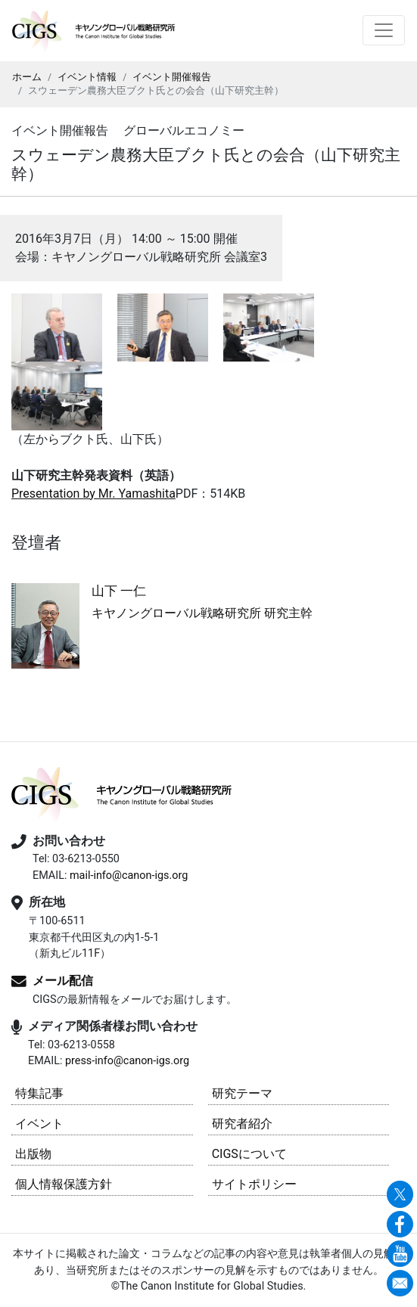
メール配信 (63, 981)
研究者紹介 (242, 1123)
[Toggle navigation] (384, 30)
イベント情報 (87, 76)
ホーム (27, 76)
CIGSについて (249, 1154)
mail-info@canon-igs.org (129, 875)
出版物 (33, 1154)
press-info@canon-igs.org (127, 1060)
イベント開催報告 (171, 76)
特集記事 (39, 1093)
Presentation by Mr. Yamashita (93, 493)
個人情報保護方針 (63, 1184)
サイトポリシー (254, 1184)
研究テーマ (242, 1093)
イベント (39, 1123)
